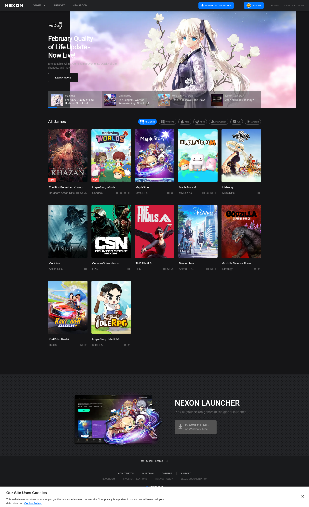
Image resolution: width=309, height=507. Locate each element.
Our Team (148, 473)
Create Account (294, 6)
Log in (274, 6)
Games (39, 5)
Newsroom (80, 5)
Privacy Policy (164, 479)
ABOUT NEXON (126, 473)
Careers (167, 473)
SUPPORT (185, 473)
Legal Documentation (194, 479)
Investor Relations (135, 479)
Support (59, 5)
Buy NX (254, 5)
